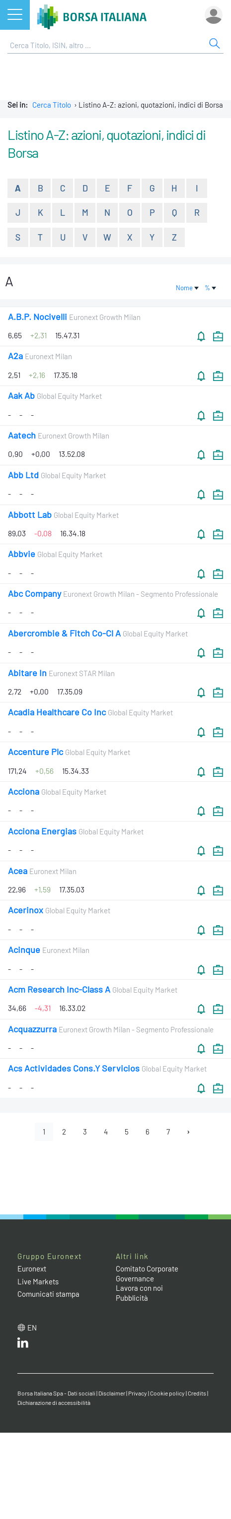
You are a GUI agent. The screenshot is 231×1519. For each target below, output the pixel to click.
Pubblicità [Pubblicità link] (132, 1297)
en (32, 1327)
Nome (188, 288)
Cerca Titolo (51, 104)
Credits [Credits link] (197, 1393)
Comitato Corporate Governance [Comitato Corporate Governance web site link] (147, 1273)
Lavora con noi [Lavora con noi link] (139, 1287)
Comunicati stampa (48, 1293)
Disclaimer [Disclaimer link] (111, 1393)
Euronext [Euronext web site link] (31, 1268)
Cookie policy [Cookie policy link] (167, 1393)
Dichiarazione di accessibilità (53, 1402)
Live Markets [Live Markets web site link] (38, 1281)
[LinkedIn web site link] (22, 1344)
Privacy (137, 1393)
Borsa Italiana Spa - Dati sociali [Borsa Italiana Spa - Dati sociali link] (56, 1393)
